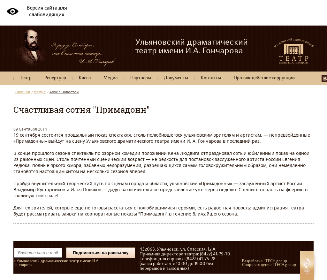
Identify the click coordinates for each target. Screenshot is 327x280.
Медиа (110, 78)
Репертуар (55, 78)
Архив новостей (64, 92)
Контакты (211, 78)
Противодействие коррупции (264, 78)
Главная (22, 92)
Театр (26, 78)
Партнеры (140, 78)
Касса (85, 78)
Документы (176, 78)
